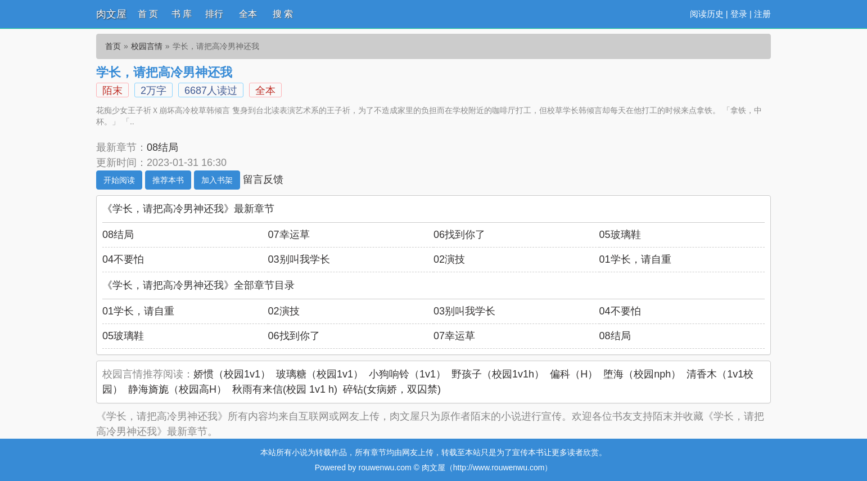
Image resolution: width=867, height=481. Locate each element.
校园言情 (146, 46)
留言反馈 (263, 179)
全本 (248, 14)
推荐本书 (168, 180)
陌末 (112, 90)
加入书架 (217, 180)
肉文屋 (111, 14)
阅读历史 (707, 14)
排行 (214, 14)
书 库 (181, 14)
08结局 (162, 147)
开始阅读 (119, 180)
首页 (113, 46)
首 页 (148, 14)
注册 (762, 14)
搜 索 (283, 14)
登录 (738, 14)
